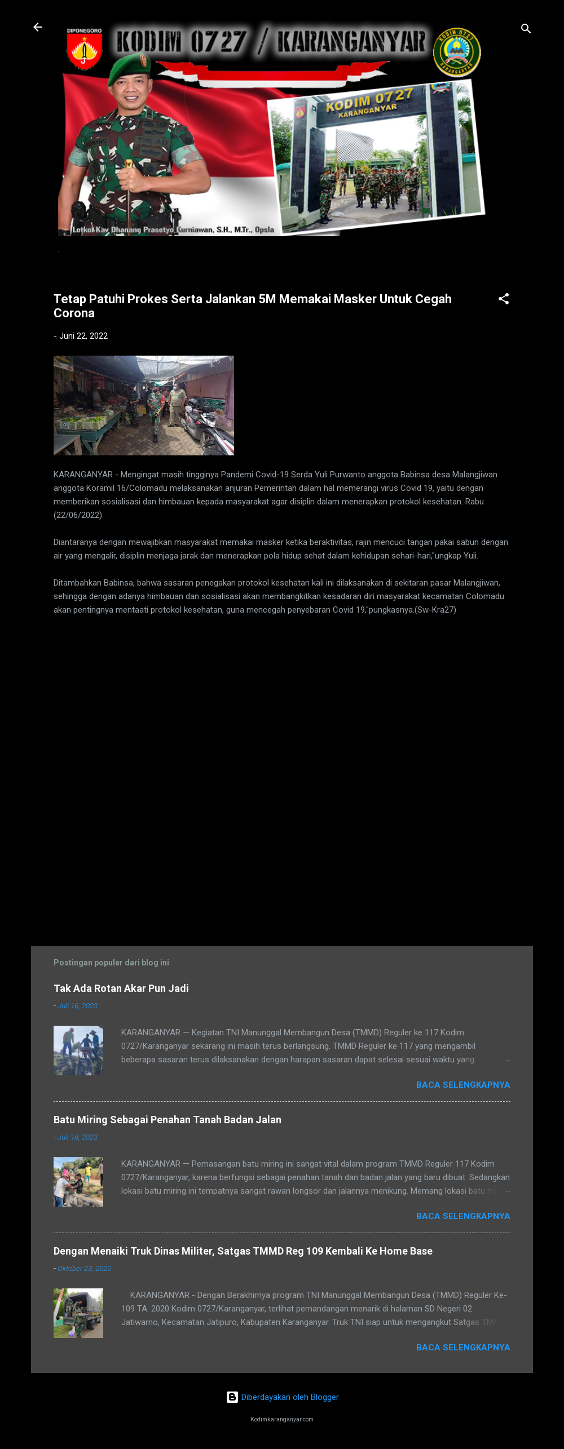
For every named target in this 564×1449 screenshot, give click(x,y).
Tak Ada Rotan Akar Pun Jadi (121, 988)
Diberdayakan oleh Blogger (282, 1397)
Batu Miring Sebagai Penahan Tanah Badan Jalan (167, 1119)
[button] (503, 300)
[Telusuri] (526, 31)
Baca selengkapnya (463, 1085)
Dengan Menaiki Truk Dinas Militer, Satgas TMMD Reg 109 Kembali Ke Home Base (243, 1251)
